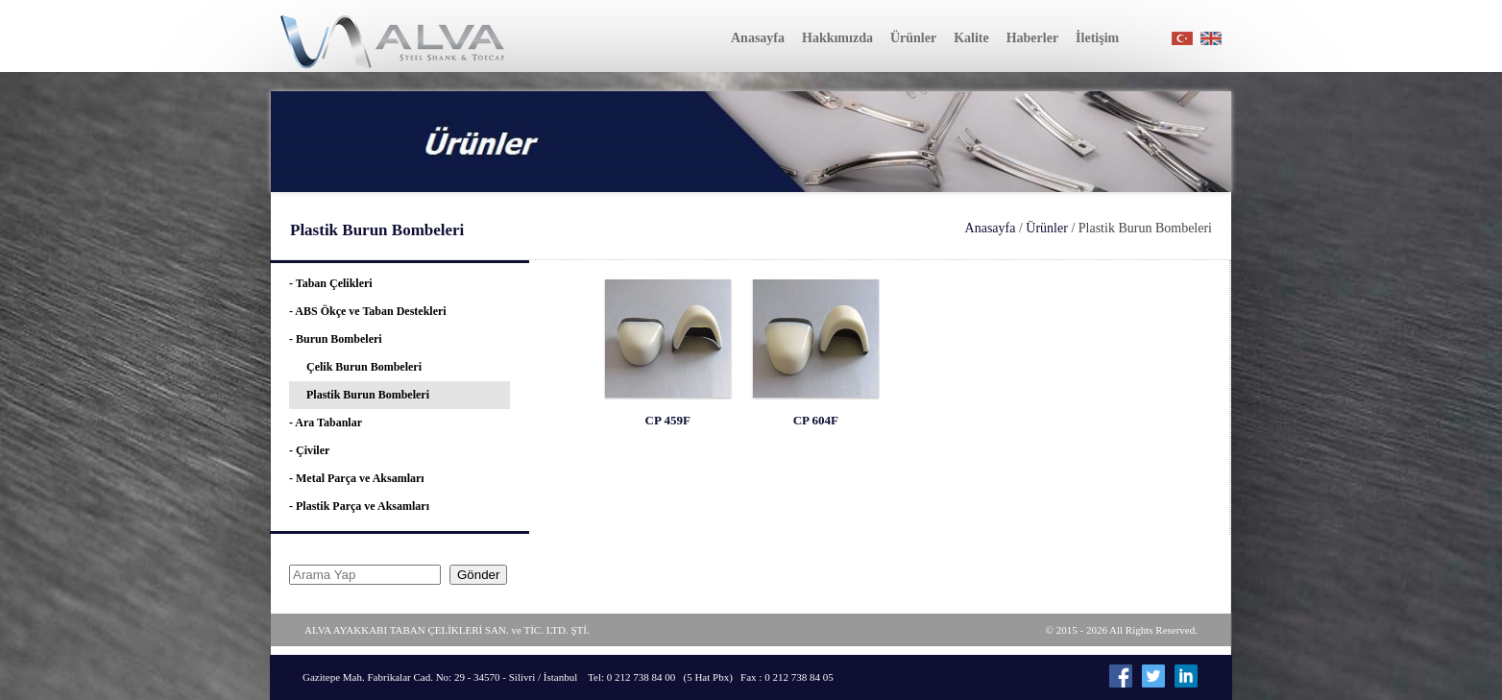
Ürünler (1047, 228)
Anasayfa (990, 228)
